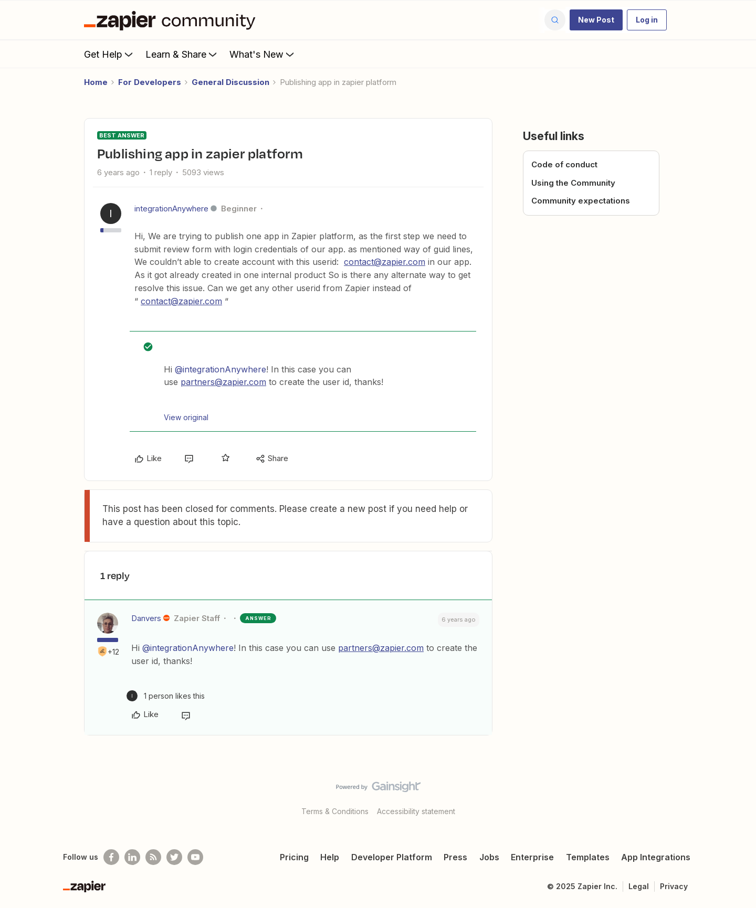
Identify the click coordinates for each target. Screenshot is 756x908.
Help (329, 857)
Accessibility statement (416, 811)
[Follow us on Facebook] (111, 857)
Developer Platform (391, 857)
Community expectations (580, 201)
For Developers (149, 82)
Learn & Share (182, 54)
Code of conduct (564, 164)
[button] (596, 19)
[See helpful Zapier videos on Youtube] (195, 857)
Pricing (294, 857)
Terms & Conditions (335, 811)
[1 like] (166, 695)
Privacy (674, 886)
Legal (638, 886)
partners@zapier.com (223, 382)
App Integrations (655, 857)
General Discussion (230, 82)
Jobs (489, 857)
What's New (262, 54)
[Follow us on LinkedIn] (132, 857)
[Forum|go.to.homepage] (172, 19)
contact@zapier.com (384, 262)
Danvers (146, 618)
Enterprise (532, 857)
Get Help (109, 54)
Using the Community (573, 183)
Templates (588, 857)
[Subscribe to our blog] (153, 857)
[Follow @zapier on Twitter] (174, 857)
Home (96, 82)
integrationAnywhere (171, 208)
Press (455, 857)
